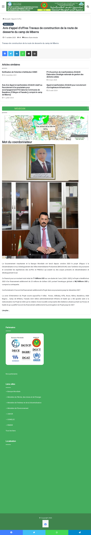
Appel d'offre (16, 19)
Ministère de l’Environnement (17, 408)
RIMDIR (10, 425)
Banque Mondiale (13, 391)
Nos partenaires (11, 374)
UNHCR (10, 414)
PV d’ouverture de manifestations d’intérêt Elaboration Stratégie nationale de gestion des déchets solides (65, 74)
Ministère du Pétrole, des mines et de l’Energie (24, 397)
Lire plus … (6, 310)
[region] (45, 127)
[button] (6, 128)
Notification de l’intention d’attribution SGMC (19, 72)
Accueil (6, 19)
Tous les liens (11, 431)
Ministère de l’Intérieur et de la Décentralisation (24, 403)
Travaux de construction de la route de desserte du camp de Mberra (30, 43)
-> (6, 391)
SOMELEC (11, 419)
